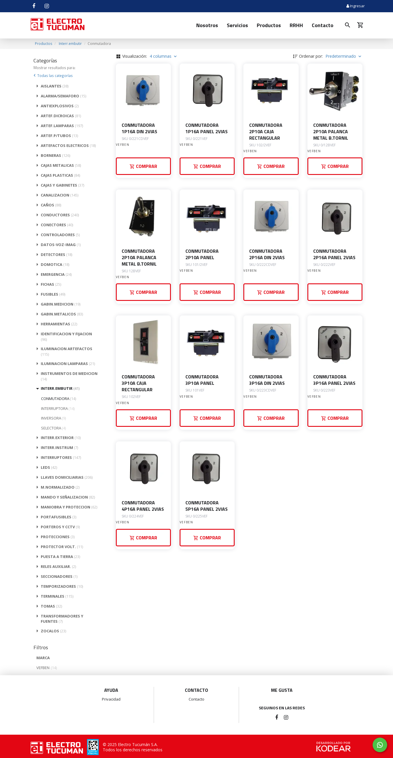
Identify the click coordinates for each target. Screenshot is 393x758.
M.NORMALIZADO (60, 487)
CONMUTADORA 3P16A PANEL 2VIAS (334, 380)
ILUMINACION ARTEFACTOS (66, 351)
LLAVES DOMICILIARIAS (67, 477)
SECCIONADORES (59, 576)
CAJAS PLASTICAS (60, 175)
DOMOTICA (55, 264)
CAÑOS (51, 205)
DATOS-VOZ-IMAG (61, 244)
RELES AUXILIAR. (58, 566)
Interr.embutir (70, 43)
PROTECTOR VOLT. (62, 546)
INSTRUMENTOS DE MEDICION (69, 376)
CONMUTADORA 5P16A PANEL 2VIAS (206, 506)
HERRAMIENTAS (59, 324)
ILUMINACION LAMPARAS (68, 363)
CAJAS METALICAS (61, 165)
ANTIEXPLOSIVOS (60, 105)
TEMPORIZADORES (62, 586)
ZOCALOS (53, 631)
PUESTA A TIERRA (60, 556)
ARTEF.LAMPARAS (62, 125)
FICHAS (51, 284)
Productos (269, 25)
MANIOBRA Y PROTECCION (69, 507)
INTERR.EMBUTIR (60, 388)
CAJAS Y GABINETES (62, 185)
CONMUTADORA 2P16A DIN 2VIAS (267, 254)
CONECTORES (57, 224)
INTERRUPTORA (58, 408)
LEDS (49, 467)
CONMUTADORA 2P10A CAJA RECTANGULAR (265, 131)
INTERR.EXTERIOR (61, 437)
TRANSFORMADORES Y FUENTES (62, 618)
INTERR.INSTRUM (59, 447)
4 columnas (164, 56)
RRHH (296, 25)
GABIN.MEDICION (60, 304)
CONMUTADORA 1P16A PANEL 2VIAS (206, 128)
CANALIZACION (59, 195)
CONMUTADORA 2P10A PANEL (202, 254)
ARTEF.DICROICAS (61, 115)
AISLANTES (54, 86)
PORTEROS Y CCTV (60, 526)
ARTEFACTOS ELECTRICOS (68, 145)
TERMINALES (57, 596)
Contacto (322, 25)
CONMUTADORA (58, 398)
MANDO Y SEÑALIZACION (68, 497)
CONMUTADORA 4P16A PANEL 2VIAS (143, 506)
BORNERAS (55, 155)
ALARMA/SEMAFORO (63, 96)
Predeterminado (343, 56)
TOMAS (51, 606)
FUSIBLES (53, 294)
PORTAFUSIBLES (58, 517)
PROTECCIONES (58, 536)
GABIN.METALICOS (62, 314)
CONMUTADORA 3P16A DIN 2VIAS (267, 380)
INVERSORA (53, 418)
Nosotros (207, 25)
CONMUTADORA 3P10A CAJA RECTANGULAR (138, 383)
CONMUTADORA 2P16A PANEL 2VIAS (334, 254)
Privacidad (111, 699)
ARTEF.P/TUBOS (59, 135)
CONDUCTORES (60, 214)
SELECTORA (53, 428)
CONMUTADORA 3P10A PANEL (202, 380)
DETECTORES (56, 254)
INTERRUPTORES (61, 457)
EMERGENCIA (56, 274)
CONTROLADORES (60, 234)
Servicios (237, 25)
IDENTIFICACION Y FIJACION (66, 336)
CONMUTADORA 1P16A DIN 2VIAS (139, 128)
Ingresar (355, 5)
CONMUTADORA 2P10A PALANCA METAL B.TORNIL (330, 131)
